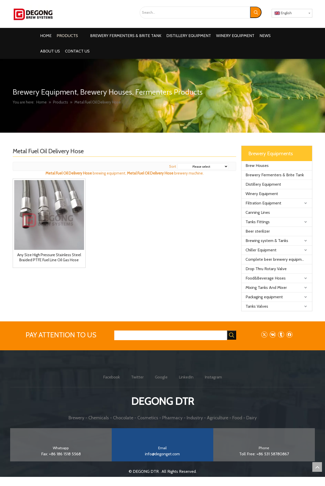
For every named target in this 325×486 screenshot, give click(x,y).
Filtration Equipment (263, 203)
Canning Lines (258, 212)
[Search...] (195, 13)
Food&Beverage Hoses (266, 278)
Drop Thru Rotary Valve (266, 268)
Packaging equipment (264, 296)
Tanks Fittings (258, 221)
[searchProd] (170, 335)
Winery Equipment (262, 193)
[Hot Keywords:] (256, 12)
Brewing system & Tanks (267, 240)
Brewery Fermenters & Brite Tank (275, 174)
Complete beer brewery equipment (277, 259)
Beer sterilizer (258, 231)
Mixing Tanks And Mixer (266, 287)
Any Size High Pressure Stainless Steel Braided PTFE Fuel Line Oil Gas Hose (49, 257)
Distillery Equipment (263, 184)
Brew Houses (257, 165)
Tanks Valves (257, 306)
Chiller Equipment (261, 250)
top (317, 467)
